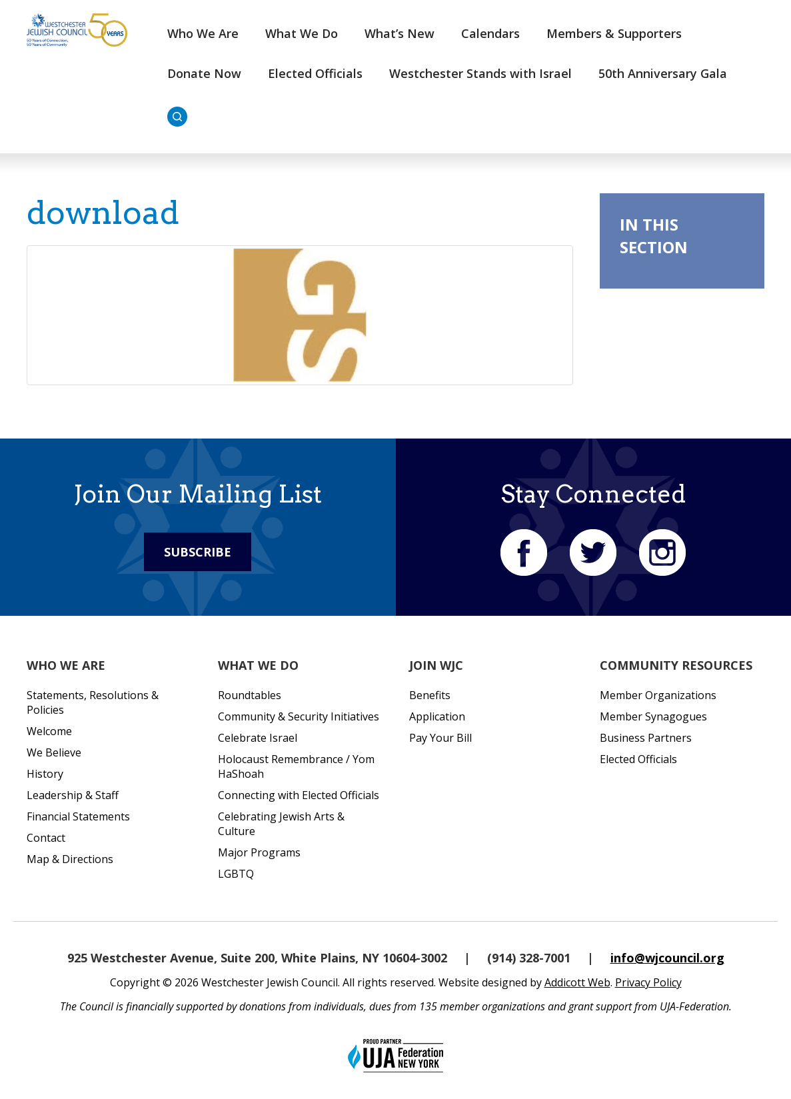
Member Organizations (658, 695)
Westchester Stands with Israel (480, 73)
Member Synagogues (653, 716)
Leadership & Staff (73, 795)
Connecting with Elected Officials (298, 795)
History (45, 773)
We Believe (54, 752)
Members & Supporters (614, 33)
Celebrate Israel (257, 737)
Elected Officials (315, 73)
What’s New (399, 33)
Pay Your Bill (440, 737)
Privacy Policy (648, 982)
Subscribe (197, 552)
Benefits (429, 695)
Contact (46, 837)
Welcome (49, 731)
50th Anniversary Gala (662, 73)
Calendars (490, 33)
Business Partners (646, 737)
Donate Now (204, 73)
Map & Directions (70, 859)
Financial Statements (78, 816)
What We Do (301, 33)
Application (437, 716)
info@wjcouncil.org (667, 958)
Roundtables (249, 695)
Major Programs (259, 852)
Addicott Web (577, 982)
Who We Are (203, 33)
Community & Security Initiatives (298, 716)
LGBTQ (236, 873)
